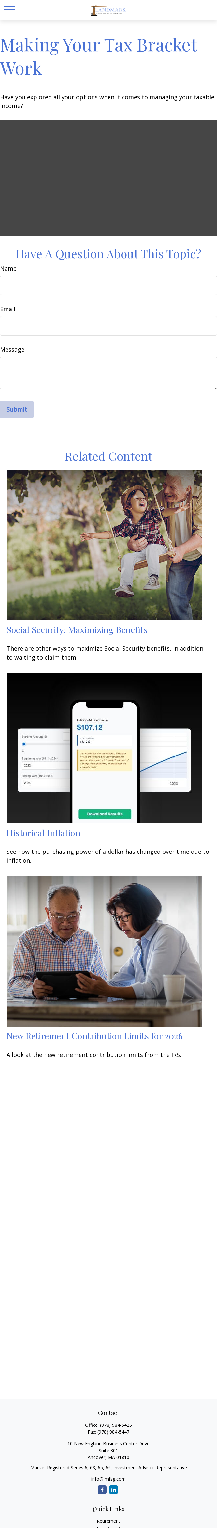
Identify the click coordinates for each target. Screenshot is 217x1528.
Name (8, 268)
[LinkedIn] (113, 1489)
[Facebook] (102, 1489)
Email (7, 309)
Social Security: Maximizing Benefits (77, 629)
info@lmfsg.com (108, 1479)
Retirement (108, 1521)
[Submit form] (17, 409)
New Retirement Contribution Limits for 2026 (95, 1036)
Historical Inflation (43, 832)
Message (12, 349)
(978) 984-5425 (116, 1425)
